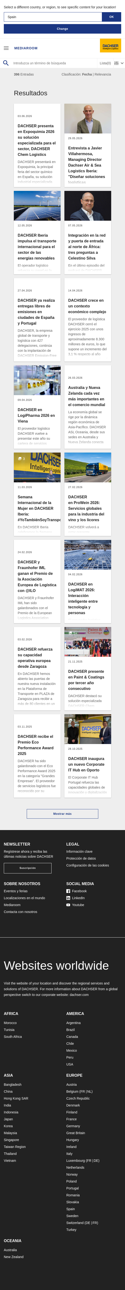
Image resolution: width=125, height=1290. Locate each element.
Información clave (79, 851)
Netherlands (75, 1167)
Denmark (73, 1105)
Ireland (71, 1147)
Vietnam (10, 1161)
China (8, 1091)
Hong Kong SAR (16, 1098)
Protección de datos (81, 858)
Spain (70, 1209)
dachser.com (79, 995)
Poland (71, 1181)
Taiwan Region (15, 1147)
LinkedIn (75, 898)
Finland (71, 1112)
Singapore (11, 1140)
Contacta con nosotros (20, 912)
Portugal (72, 1188)
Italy (69, 1154)
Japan (8, 1119)
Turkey (71, 1230)
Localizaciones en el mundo (24, 898)
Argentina (73, 1023)
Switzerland (74, 1223)
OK (111, 17)
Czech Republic (78, 1098)
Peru (69, 1057)
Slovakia (72, 1202)
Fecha (87, 74)
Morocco (10, 1023)
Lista (105, 63)
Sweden (72, 1216)
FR (82, 1091)
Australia (10, 1250)
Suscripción (28, 868)
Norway (72, 1174)
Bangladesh (12, 1084)
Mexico (71, 1050)
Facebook (76, 891)
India (7, 1105)
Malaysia (10, 1133)
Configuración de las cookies (87, 865)
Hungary (72, 1140)
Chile (70, 1043)
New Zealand (14, 1257)
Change (62, 29)
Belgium (72, 1091)
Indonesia (11, 1112)
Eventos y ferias (16, 891)
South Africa (13, 1037)
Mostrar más (62, 814)
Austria (71, 1084)
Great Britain (75, 1133)
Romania (73, 1195)
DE (96, 1161)
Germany (73, 1126)
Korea (8, 1126)
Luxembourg (75, 1161)
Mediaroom (26, 48)
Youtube (75, 905)
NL (89, 1091)
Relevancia (102, 74)
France (71, 1119)
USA (69, 1064)
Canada (72, 1037)
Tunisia (9, 1030)
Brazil (70, 1030)
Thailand (10, 1154)
